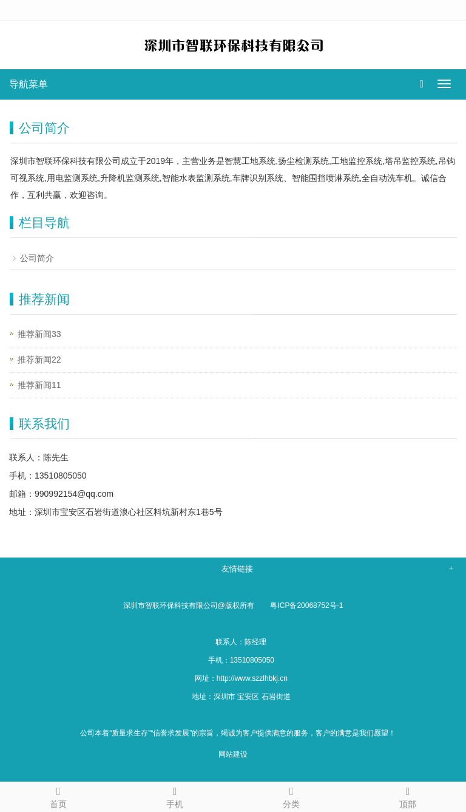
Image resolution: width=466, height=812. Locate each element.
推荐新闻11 (39, 385)
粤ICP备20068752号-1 (306, 605)
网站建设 (233, 754)
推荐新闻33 (39, 334)
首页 (58, 795)
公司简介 (37, 258)
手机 (174, 795)
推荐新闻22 (39, 359)
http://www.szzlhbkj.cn (252, 678)
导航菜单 (28, 84)
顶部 (408, 795)
